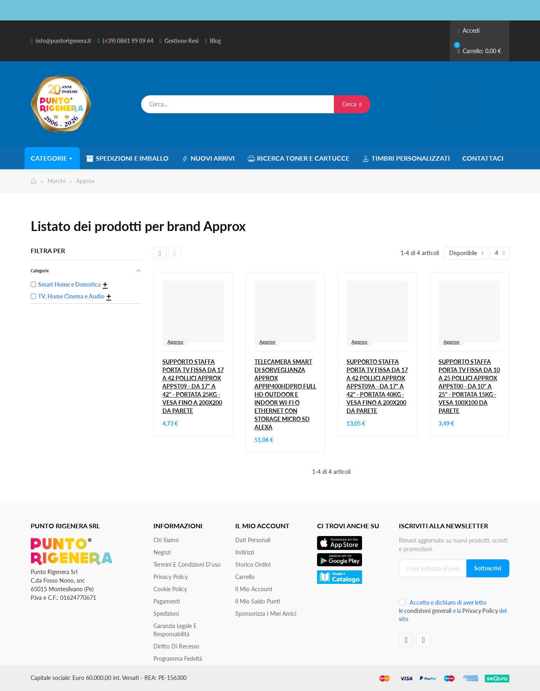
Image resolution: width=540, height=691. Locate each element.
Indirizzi (244, 552)
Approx (175, 342)
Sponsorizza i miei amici (265, 613)
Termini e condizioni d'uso (186, 564)
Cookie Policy (170, 589)
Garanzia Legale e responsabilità (175, 629)
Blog (215, 40)
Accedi (468, 30)
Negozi (162, 552)
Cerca (352, 104)
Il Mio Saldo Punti (257, 601)
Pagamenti (166, 601)
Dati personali (252, 539)
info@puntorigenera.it (63, 40)
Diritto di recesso (176, 646)
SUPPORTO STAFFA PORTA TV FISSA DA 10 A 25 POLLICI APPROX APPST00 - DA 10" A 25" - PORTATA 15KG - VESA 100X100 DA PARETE (469, 386)
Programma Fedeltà (177, 658)
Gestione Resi (181, 40)
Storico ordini (252, 564)
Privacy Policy (170, 576)
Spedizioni (166, 613)
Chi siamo (166, 539)
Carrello (244, 576)
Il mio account (253, 589)
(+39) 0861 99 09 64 (128, 40)
